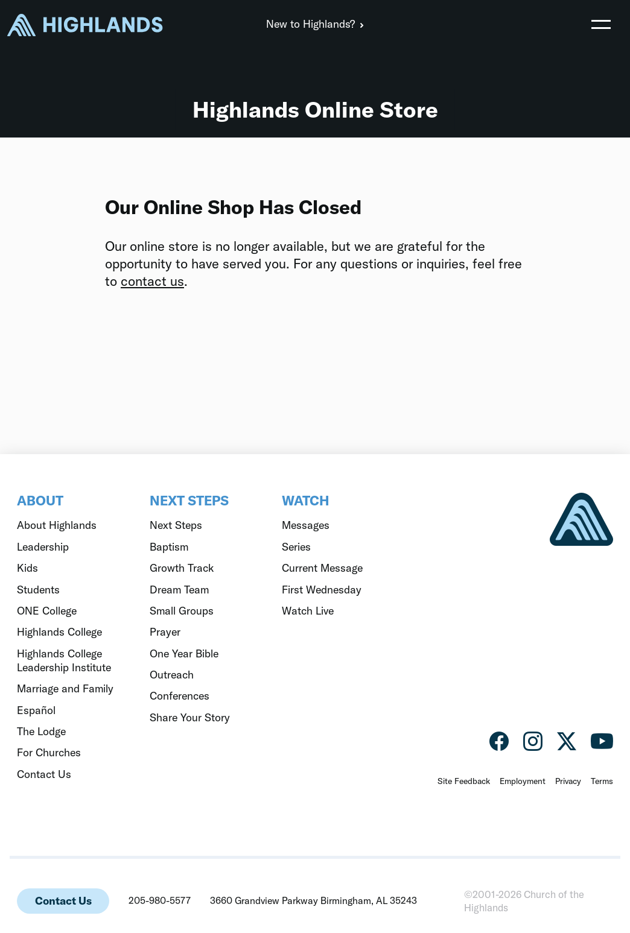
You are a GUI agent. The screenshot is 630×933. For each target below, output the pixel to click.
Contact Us (63, 901)
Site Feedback (464, 781)
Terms (602, 781)
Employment (523, 781)
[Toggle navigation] (601, 24)
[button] (601, 24)
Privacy (568, 781)
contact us (152, 281)
